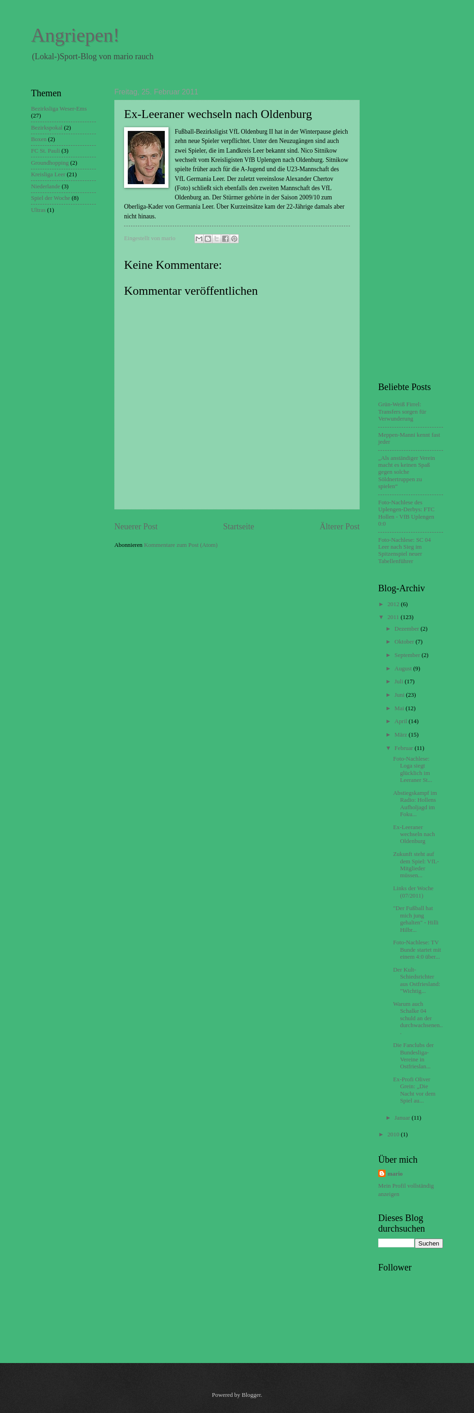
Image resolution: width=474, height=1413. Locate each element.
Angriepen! (75, 35)
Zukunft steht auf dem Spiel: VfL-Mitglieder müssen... (416, 865)
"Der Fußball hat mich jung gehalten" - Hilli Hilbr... (415, 919)
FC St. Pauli (45, 151)
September (407, 655)
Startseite (238, 526)
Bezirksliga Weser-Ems (59, 108)
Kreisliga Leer (48, 174)
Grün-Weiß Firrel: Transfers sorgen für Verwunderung (402, 411)
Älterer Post (339, 526)
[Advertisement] (415, 227)
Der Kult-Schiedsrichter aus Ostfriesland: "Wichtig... (416, 980)
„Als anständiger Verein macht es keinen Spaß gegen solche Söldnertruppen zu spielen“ (406, 472)
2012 (394, 604)
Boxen (39, 139)
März (401, 734)
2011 (394, 617)
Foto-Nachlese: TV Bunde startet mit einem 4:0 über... (417, 949)
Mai (399, 708)
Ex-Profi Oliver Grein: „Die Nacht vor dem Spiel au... (414, 1090)
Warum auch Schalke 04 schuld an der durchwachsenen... (418, 1018)
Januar (403, 1118)
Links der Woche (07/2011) (413, 892)
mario (395, 1174)
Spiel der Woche (50, 198)
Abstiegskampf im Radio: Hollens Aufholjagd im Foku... (415, 804)
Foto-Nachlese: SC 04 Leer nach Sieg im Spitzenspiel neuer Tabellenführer (404, 550)
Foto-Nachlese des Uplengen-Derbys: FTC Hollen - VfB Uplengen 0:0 (406, 513)
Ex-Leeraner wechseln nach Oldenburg (414, 834)
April (401, 721)
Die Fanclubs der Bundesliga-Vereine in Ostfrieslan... (413, 1056)
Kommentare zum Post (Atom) (181, 545)
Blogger (251, 1395)
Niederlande (45, 186)
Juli (399, 681)
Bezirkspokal (46, 127)
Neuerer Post (136, 526)
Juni (400, 695)
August (403, 668)
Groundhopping (50, 163)
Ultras (38, 210)
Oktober (404, 641)
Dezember (407, 629)
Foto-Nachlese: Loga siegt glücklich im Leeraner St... (412, 769)
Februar (404, 748)
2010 (394, 1134)
